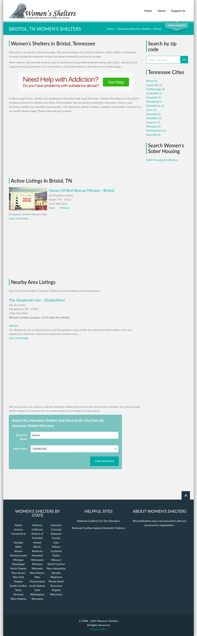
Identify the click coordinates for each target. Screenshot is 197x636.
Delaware (56, 533)
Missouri (56, 559)
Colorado (56, 529)
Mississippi (18, 564)
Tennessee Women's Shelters (134, 28)
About (162, 8)
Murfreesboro (156, 130)
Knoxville (153, 114)
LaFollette (153, 118)
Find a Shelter (176, 25)
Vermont (18, 594)
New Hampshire (56, 568)
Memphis (153, 126)
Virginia (56, 590)
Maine (56, 555)
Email (52, 207)
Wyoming (37, 598)
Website (64, 207)
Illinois (37, 546)
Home (148, 8)
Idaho (18, 546)
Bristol (151, 80)
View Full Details (18, 218)
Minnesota (37, 559)
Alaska (18, 525)
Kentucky (37, 551)
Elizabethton (155, 105)
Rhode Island (56, 581)
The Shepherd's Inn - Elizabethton (37, 300)
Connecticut (18, 533)
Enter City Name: (22, 437)
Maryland (37, 555)
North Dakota (18, 568)
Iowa (56, 542)
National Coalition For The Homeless (98, 520)
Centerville (154, 85)
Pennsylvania (37, 581)
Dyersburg (154, 101)
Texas (18, 590)
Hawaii (37, 542)
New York (18, 577)
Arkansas (56, 525)
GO (184, 59)
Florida (56, 538)
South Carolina (18, 585)
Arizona (18, 529)
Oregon (18, 581)
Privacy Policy (98, 629)
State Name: (20, 448)
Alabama (37, 525)
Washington (37, 594)
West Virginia (18, 598)
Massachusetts (18, 555)
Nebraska (37, 568)
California (37, 529)
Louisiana (56, 551)
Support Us (178, 8)
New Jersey (18, 572)
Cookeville (154, 93)
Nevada (56, 572)
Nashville (153, 134)
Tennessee (56, 585)
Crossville (153, 97)
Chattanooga (155, 89)
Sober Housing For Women (162, 159)
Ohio (37, 577)
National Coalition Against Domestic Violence (98, 528)
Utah (37, 590)
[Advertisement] (41, 145)
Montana (37, 564)
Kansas (18, 551)
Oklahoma (56, 577)
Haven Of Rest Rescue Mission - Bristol (81, 190)
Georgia (18, 542)
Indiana (56, 546)
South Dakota (37, 585)
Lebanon (153, 122)
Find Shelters (104, 461)
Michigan (18, 559)
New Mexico (37, 572)
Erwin (151, 109)
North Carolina (56, 564)
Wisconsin (56, 594)
